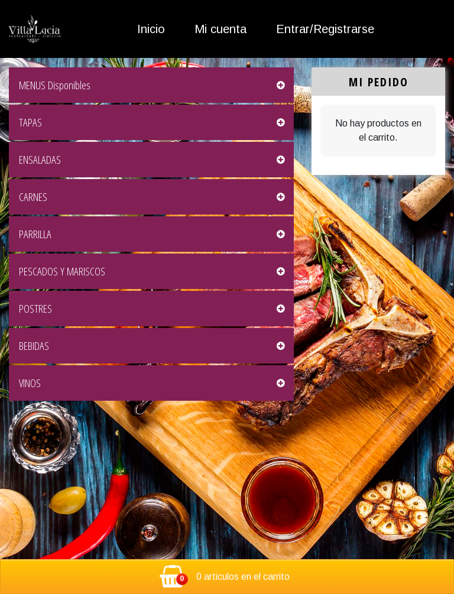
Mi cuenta (220, 28)
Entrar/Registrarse (325, 28)
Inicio (151, 28)
